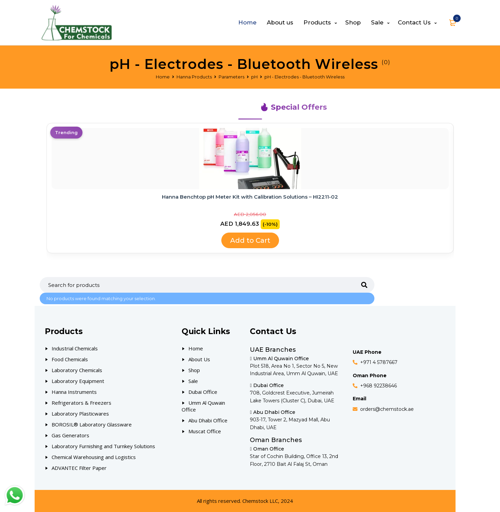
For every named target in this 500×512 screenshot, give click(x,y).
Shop (194, 370)
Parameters (231, 76)
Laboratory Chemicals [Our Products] (77, 370)
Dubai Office (202, 391)
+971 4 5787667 (378, 362)
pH (254, 76)
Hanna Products (194, 76)
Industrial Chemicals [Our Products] (75, 348)
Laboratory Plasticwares (80, 413)
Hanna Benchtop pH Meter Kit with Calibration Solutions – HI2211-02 (250, 197)
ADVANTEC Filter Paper (79, 467)
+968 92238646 (378, 386)
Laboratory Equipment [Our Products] (78, 381)
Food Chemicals (70, 359)
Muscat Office (204, 431)
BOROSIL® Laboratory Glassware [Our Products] (92, 424)
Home (163, 76)
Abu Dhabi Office (207, 420)
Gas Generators (70, 435)
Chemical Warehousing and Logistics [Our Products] (94, 457)
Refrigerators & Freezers (81, 402)
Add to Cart (250, 240)
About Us (199, 359)
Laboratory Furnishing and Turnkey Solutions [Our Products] (103, 446)
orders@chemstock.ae (387, 409)
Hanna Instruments (74, 391)
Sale (193, 381)
